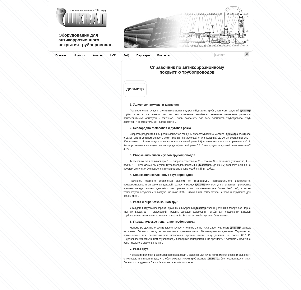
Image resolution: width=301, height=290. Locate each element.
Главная (60, 55)
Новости (79, 55)
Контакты (163, 55)
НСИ (113, 55)
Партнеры (143, 55)
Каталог (97, 55)
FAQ (126, 55)
